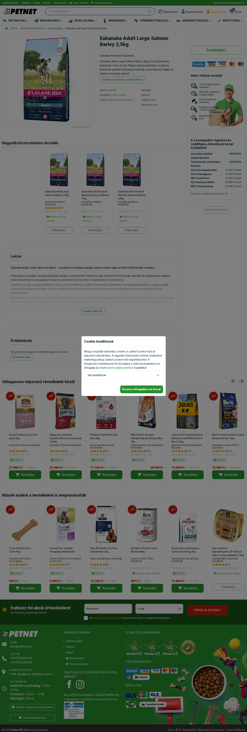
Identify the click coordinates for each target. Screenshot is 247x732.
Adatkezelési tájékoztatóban (116, 367)
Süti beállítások (97, 375)
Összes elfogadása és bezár (141, 389)
